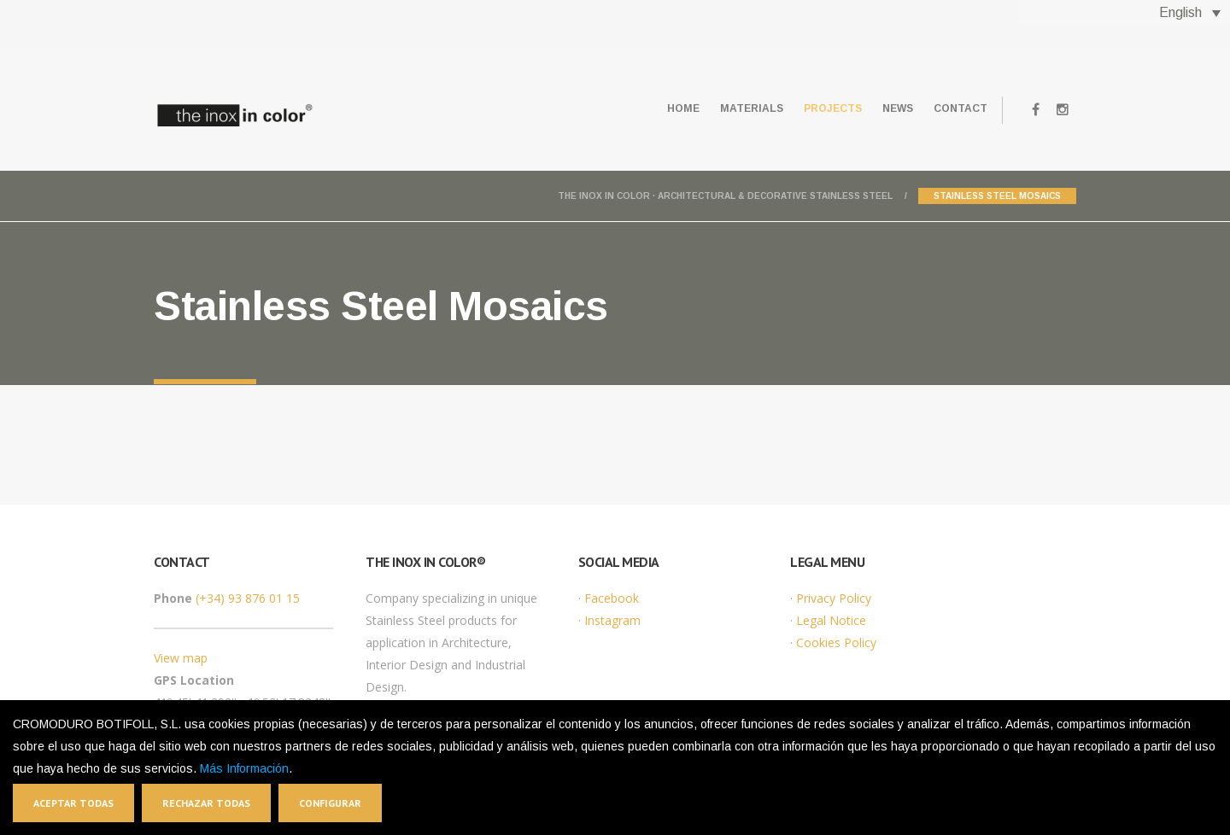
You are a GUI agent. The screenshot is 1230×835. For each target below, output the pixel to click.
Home (637, 108)
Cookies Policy (836, 642)
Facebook (611, 598)
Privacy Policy (833, 598)
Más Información (244, 768)
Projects (807, 108)
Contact (955, 108)
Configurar (330, 803)
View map (181, 658)
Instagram (612, 620)
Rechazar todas (206, 803)
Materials (715, 108)
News (882, 108)
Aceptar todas (73, 803)
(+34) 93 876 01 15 (248, 598)
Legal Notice (831, 620)
